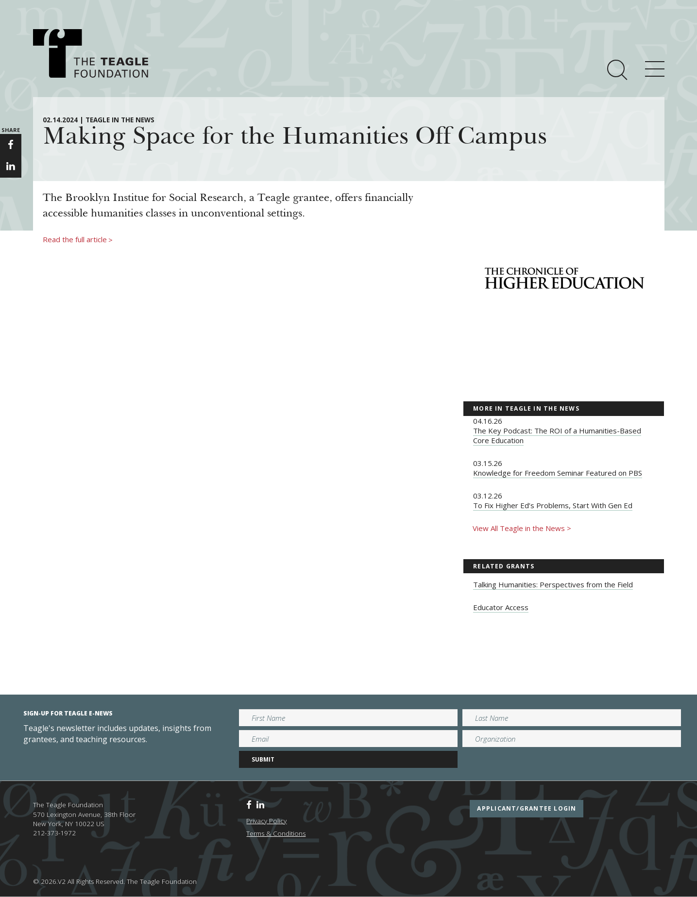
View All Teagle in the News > (522, 528)
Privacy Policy (266, 820)
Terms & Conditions (276, 833)
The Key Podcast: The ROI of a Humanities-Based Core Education (557, 435)
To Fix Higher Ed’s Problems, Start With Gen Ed (552, 505)
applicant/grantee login (526, 808)
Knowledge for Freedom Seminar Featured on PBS (557, 473)
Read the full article (78, 239)
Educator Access (500, 607)
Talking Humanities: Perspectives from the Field (553, 584)
